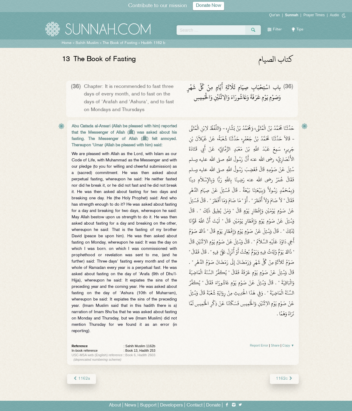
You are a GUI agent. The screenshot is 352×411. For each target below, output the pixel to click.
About (115, 405)
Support (148, 405)
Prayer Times (314, 15)
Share (275, 345)
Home (67, 43)
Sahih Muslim (87, 43)
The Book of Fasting (120, 43)
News (130, 405)
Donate (213, 405)
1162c (284, 379)
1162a (81, 379)
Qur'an (274, 15)
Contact (194, 405)
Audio (334, 15)
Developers (171, 405)
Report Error (259, 345)
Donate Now (208, 6)
